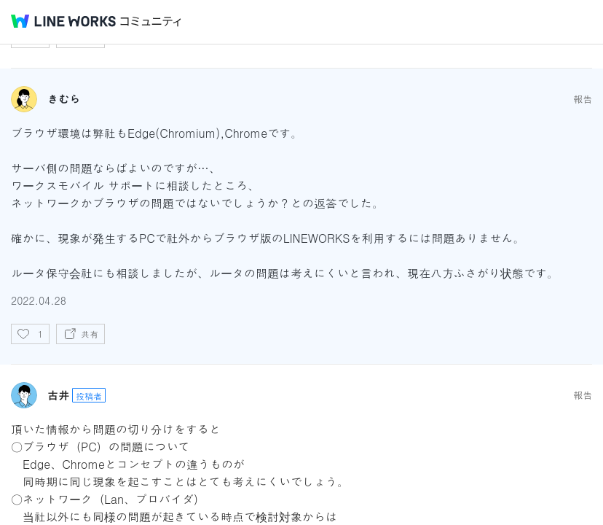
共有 (89, 333)
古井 (58, 395)
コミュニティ (150, 21)
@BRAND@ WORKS (63, 21)
